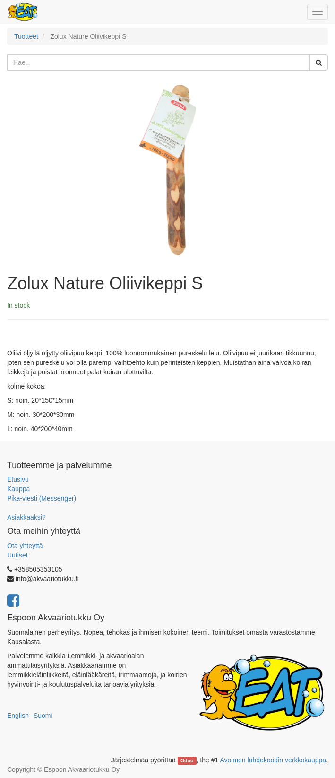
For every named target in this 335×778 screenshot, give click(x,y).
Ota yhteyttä (25, 545)
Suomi (43, 715)
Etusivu (18, 479)
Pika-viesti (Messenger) (41, 498)
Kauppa (18, 489)
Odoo (186, 760)
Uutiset (17, 555)
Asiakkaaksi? (26, 517)
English (18, 715)
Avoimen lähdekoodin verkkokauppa (273, 760)
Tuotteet (26, 36)
